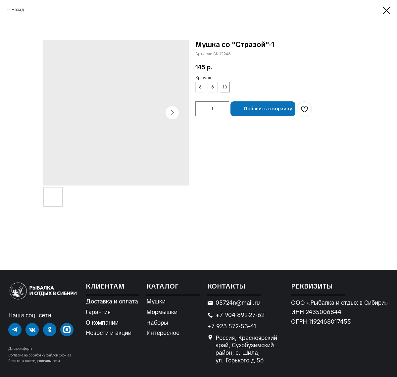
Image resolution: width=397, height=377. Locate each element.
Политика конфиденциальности (34, 361)
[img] (15, 329)
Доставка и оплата (112, 301)
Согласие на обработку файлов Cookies (39, 355)
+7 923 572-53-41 (231, 326)
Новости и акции (108, 333)
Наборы (157, 322)
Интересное (162, 333)
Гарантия (98, 312)
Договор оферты (20, 349)
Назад (18, 9)
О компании (102, 322)
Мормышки (161, 312)
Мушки (156, 301)
